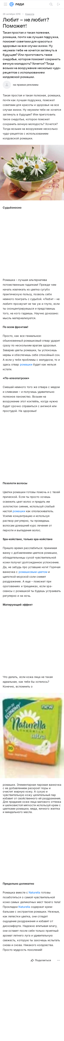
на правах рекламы (25, 84)
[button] (32, 173)
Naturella (34, 892)
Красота (29, 14)
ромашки (26, 364)
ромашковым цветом (33, 572)
